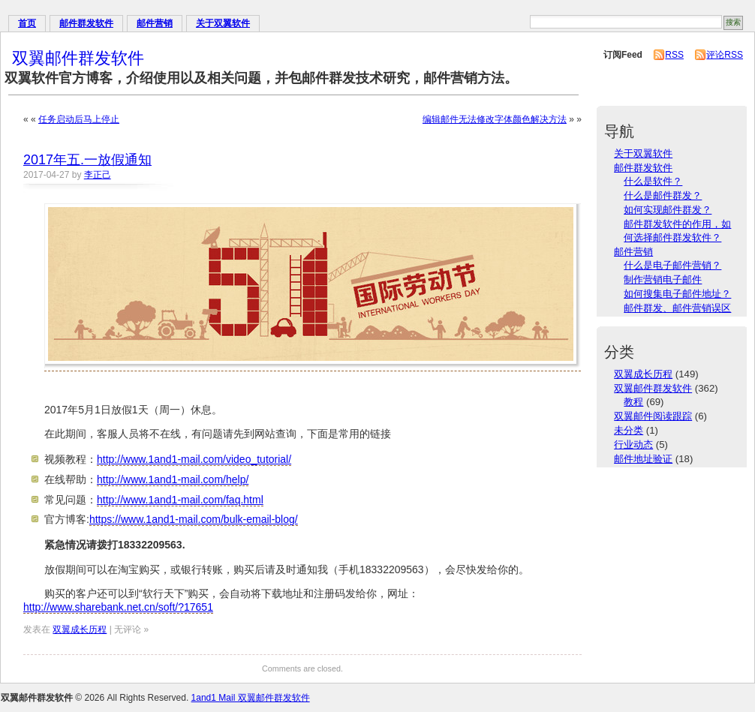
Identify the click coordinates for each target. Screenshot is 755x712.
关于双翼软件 (223, 23)
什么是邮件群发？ (663, 195)
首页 (27, 23)
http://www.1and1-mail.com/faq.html (180, 500)
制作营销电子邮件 (663, 279)
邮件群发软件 (86, 23)
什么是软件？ (653, 181)
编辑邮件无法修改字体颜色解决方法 (495, 119)
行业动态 (633, 444)
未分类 (628, 430)
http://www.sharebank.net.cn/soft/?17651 (118, 607)
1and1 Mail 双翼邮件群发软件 (250, 697)
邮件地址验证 (643, 458)
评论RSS (724, 55)
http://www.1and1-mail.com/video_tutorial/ (194, 459)
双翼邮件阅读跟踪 (653, 416)
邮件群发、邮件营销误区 (677, 308)
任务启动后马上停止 (78, 119)
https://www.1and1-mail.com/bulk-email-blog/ (193, 519)
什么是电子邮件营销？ (672, 265)
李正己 (97, 175)
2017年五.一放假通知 (87, 159)
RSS (674, 55)
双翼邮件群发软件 (78, 58)
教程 (633, 401)
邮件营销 (155, 23)
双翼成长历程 (80, 629)
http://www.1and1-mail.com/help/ (172, 479)
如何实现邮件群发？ (667, 209)
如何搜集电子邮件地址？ (677, 293)
